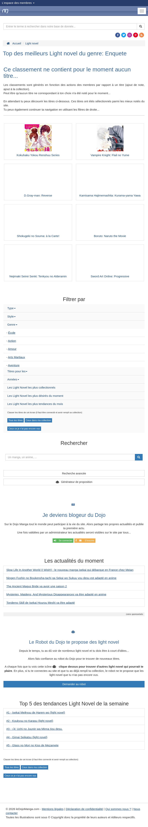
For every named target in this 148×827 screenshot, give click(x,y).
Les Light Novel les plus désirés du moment (35, 395)
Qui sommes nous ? (118, 809)
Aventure (13, 365)
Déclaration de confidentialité (84, 809)
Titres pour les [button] (17, 371)
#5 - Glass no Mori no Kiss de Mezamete (32, 745)
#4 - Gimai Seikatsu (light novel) (26, 737)
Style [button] (11, 316)
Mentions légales (53, 809)
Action (12, 340)
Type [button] (11, 308)
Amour (12, 348)
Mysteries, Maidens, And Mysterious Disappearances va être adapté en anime (56, 594)
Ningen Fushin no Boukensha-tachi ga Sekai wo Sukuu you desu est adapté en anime (61, 578)
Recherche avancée (74, 473)
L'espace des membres (18, 2)
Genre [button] (12, 324)
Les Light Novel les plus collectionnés (31, 387)
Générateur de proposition (76, 481)
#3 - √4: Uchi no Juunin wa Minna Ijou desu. (34, 729)
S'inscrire (85, 540)
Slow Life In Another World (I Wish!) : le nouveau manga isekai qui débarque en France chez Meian (69, 569)
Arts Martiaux (16, 357)
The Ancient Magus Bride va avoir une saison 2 (36, 586)
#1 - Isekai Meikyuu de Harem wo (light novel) (35, 712)
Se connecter (63, 540)
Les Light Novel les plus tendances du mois (35, 403)
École (11, 332)
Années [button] (13, 379)
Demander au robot (74, 684)
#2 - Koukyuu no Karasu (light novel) (29, 720)
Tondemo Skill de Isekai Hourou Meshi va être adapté (40, 602)
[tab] (74, 308)
